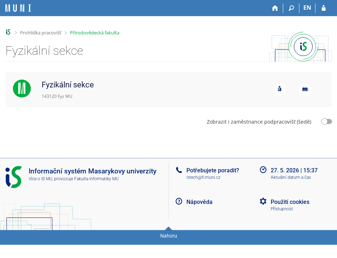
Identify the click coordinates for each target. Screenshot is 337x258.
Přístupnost (282, 208)
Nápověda (199, 202)
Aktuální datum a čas (291, 177)
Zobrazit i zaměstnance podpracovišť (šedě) (259, 121)
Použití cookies (290, 202)
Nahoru (168, 236)
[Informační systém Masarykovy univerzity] (18, 8)
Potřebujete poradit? (212, 170)
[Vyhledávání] (291, 8)
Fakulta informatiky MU (96, 178)
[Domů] (275, 8)
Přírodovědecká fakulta (94, 32)
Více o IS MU (40, 178)
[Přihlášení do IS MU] (323, 8)
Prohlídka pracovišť (40, 32)
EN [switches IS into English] (307, 7)
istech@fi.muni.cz (203, 177)
